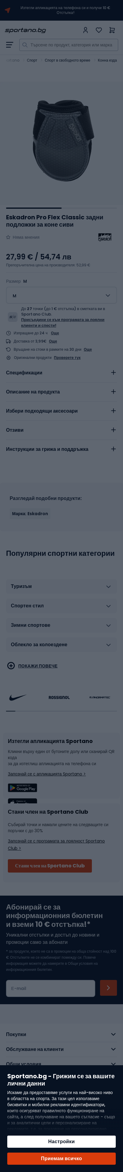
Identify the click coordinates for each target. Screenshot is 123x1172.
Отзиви (15, 430)
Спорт (32, 60)
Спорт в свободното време (67, 60)
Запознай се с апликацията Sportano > (47, 774)
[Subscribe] (108, 988)
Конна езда (107, 60)
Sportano (10, 60)
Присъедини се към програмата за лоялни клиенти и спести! (63, 322)
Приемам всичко (61, 1158)
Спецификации (24, 372)
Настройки (61, 1141)
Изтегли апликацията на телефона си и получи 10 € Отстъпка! (66, 10)
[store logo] (42, 30)
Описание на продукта (33, 391)
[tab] (61, 372)
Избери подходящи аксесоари (42, 410)
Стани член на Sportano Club (50, 865)
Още (55, 333)
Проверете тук (67, 357)
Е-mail (18, 988)
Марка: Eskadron (30, 514)
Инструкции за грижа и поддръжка (47, 449)
